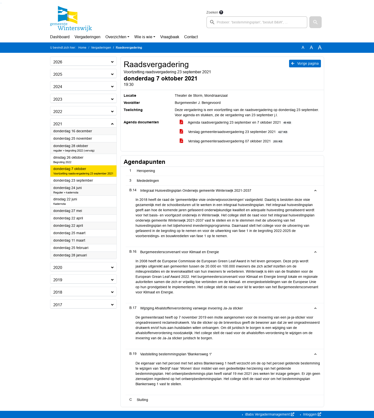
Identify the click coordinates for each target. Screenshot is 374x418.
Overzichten (115, 37)
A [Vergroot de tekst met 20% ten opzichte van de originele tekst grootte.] (311, 47)
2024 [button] (57, 87)
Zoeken (212, 12)
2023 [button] (57, 99)
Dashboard (60, 37)
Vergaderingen (87, 37)
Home (82, 47)
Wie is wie (143, 37)
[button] (315, 22)
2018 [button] (57, 292)
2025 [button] (57, 74)
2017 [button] (57, 305)
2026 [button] (57, 62)
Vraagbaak (169, 37)
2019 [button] (57, 280)
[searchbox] (257, 22)
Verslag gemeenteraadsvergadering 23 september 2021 (234, 132)
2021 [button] (57, 124)
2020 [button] (57, 268)
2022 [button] (57, 112)
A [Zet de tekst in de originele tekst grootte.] (303, 47)
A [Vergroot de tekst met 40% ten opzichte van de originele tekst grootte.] (320, 48)
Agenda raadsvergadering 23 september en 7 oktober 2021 (236, 122)
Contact (191, 37)
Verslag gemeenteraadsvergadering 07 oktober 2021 (232, 141)
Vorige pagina (305, 63)
